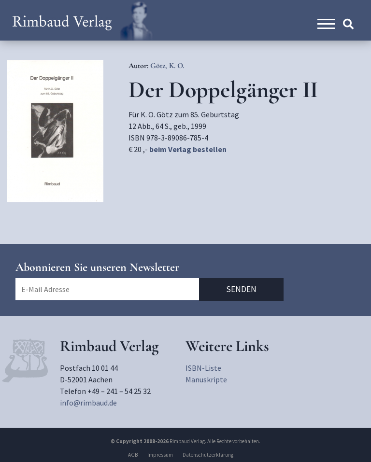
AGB (133, 454)
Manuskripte (206, 379)
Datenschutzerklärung (208, 454)
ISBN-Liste (203, 368)
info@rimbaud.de (88, 402)
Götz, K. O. (167, 65)
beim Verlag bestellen (188, 149)
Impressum (160, 454)
